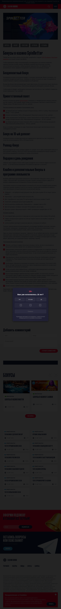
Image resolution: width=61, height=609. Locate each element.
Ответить (30, 311)
